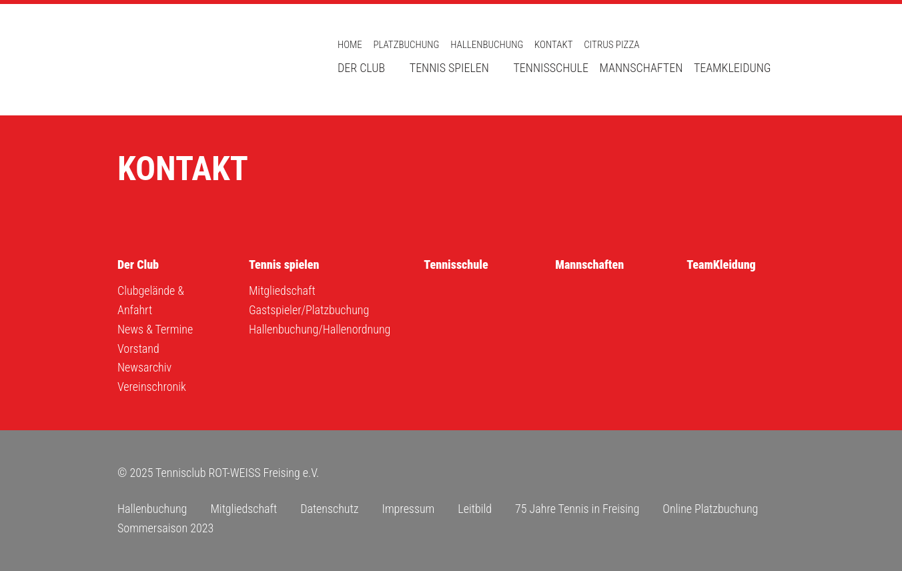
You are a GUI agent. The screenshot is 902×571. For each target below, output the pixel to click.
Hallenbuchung (486, 45)
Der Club (361, 68)
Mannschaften (641, 68)
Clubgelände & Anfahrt (150, 300)
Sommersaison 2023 (165, 528)
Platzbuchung (406, 45)
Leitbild (475, 509)
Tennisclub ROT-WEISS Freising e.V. (210, 59)
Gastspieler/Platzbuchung (309, 310)
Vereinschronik (151, 387)
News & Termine (155, 329)
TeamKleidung (732, 68)
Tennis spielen (449, 68)
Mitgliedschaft (282, 290)
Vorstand (138, 349)
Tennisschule (550, 68)
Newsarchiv (144, 367)
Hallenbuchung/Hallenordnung (319, 329)
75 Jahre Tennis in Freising (577, 509)
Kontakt (553, 45)
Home (350, 45)
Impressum (408, 509)
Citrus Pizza (611, 45)
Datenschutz (329, 509)
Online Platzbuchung (710, 509)
